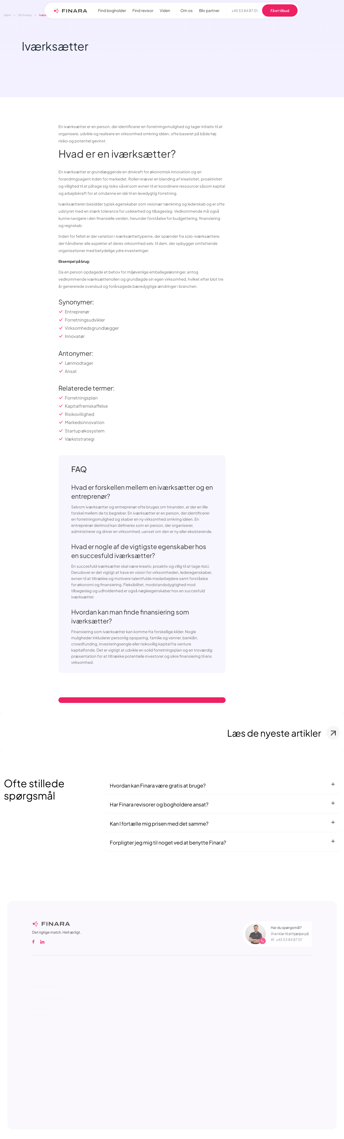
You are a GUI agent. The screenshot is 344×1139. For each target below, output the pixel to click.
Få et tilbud (280, 10)
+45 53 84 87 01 (244, 10)
